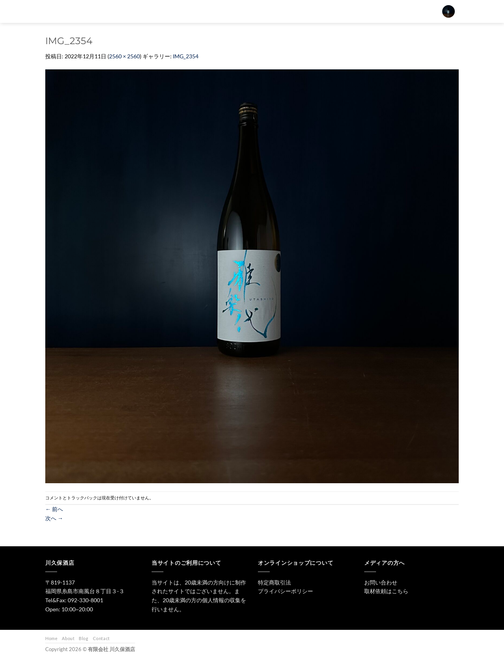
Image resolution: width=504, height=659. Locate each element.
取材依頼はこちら (386, 591)
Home (51, 638)
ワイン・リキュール (322, 11)
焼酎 (283, 11)
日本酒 (255, 11)
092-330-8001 (85, 600)
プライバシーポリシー (285, 591)
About (68, 638)
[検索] (204, 11)
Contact (101, 638)
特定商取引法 (274, 582)
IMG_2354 (185, 56)
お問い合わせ (371, 11)
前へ (54, 509)
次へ (54, 518)
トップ (226, 11)
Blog (83, 638)
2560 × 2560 (124, 56)
